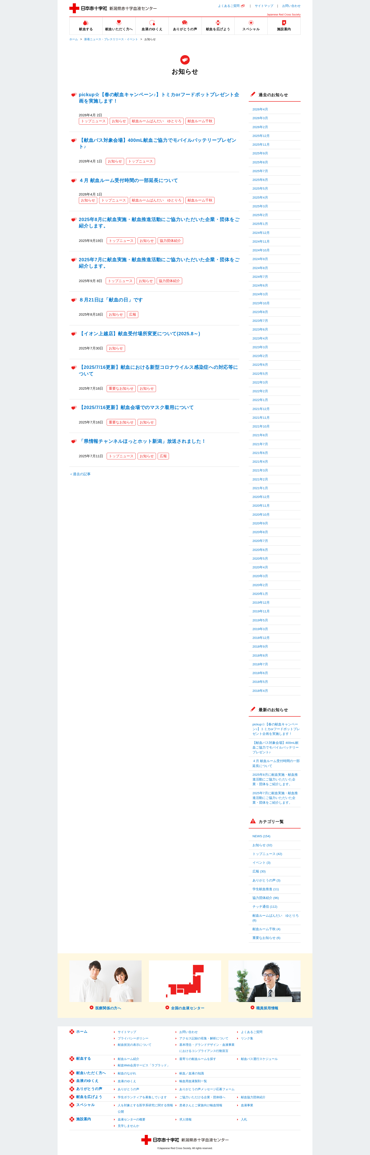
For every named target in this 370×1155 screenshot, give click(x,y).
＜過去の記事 (80, 474)
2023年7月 (260, 321)
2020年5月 (260, 558)
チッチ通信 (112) (264, 906)
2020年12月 (261, 497)
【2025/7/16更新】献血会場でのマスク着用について (136, 407)
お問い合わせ (291, 6)
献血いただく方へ (91, 1073)
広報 (132, 314)
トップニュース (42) (267, 854)
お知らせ (119, 121)
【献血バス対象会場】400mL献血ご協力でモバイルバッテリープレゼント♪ (275, 747)
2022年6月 (260, 364)
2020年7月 (260, 541)
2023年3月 (260, 347)
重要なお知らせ (121, 388)
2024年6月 (260, 285)
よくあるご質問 (229, 6)
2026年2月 (260, 127)
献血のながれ (127, 1073)
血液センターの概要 (131, 1119)
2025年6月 (260, 180)
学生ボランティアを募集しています (142, 1097)
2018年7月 (260, 664)
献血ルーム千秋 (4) (266, 929)
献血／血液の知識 (191, 1073)
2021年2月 (260, 479)
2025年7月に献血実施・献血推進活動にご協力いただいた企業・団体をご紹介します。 (275, 798)
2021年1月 (260, 488)
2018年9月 (260, 646)
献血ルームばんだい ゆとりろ (156, 121)
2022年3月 (260, 382)
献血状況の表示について (134, 1044)
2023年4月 (260, 338)
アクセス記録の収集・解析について (203, 1038)
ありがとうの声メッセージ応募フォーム (207, 1089)
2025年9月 (260, 153)
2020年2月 (260, 585)
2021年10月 (261, 426)
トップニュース (93, 121)
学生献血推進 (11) (265, 889)
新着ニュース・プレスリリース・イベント (111, 39)
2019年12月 (261, 602)
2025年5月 (260, 188)
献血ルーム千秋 (200, 121)
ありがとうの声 (89, 1089)
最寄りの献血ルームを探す (197, 1059)
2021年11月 (261, 417)
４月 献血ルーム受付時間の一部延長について (128, 180)
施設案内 (83, 1119)
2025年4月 (260, 197)
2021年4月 (260, 461)
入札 (244, 1119)
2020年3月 (260, 576)
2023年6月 (260, 329)
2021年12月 (261, 409)
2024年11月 (261, 241)
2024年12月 (261, 233)
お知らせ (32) (262, 845)
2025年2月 (260, 215)
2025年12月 (261, 136)
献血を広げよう (89, 1097)
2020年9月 (260, 523)
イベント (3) (261, 862)
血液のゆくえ (87, 1081)
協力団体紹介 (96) (265, 898)
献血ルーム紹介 (128, 1059)
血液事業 (247, 1105)
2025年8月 (260, 162)
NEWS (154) (261, 836)
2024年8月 (260, 268)
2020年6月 (260, 550)
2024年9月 (260, 259)
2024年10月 (261, 250)
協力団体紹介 (170, 241)
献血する (83, 1058)
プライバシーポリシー (133, 1038)
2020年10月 (261, 514)
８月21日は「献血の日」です (111, 299)
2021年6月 (260, 453)
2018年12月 (261, 638)
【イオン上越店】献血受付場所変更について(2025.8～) (139, 333)
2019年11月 (261, 611)
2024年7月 (260, 277)
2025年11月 (261, 144)
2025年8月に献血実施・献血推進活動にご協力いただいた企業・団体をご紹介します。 (275, 779)
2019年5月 (260, 620)
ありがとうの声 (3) (266, 880)
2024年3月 (260, 294)
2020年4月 (260, 567)
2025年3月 (260, 206)
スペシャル (85, 1105)
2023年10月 (261, 303)
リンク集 (247, 1038)
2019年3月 (260, 629)
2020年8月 (260, 532)
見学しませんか (128, 1126)
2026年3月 (260, 118)
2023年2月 (260, 356)
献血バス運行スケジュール (259, 1059)
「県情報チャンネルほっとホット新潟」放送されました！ (142, 441)
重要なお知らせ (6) (266, 938)
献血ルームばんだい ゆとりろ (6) (275, 918)
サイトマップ (264, 6)
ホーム (73, 39)
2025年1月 (260, 224)
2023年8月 (260, 312)
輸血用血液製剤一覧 (193, 1081)
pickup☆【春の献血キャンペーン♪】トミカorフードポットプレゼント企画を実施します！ (276, 729)
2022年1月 (260, 400)
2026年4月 (260, 109)
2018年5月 (260, 682)
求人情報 (185, 1119)
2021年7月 (260, 444)
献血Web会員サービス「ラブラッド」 (144, 1065)
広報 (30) (259, 871)
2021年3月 (260, 470)
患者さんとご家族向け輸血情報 (200, 1105)
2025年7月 (260, 171)
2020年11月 (261, 505)
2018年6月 (260, 673)
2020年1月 (260, 594)
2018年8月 (260, 655)
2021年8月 (260, 435)
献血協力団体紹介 (253, 1097)
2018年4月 (260, 691)
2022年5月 (260, 373)
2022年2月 (260, 391)
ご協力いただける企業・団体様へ (202, 1097)
